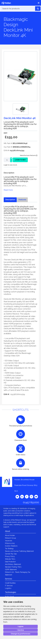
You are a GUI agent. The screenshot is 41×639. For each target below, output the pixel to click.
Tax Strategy (9, 548)
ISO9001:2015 (10, 543)
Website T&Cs (10, 559)
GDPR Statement (11, 569)
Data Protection (10, 562)
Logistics (8, 588)
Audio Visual (9, 596)
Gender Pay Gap (11, 554)
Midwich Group (10, 538)
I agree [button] (20, 626)
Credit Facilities (10, 583)
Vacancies (8, 541)
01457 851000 (31, 502)
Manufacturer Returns (28, 155)
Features (22, 200)
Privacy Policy (10, 556)
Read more (8, 190)
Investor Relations (11, 546)
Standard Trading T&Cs (13, 567)
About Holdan (10, 535)
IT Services (9, 585)
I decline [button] (20, 630)
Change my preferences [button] (20, 634)
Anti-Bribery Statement (13, 564)
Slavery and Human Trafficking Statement (19, 551)
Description (10, 200)
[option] (20, 109)
